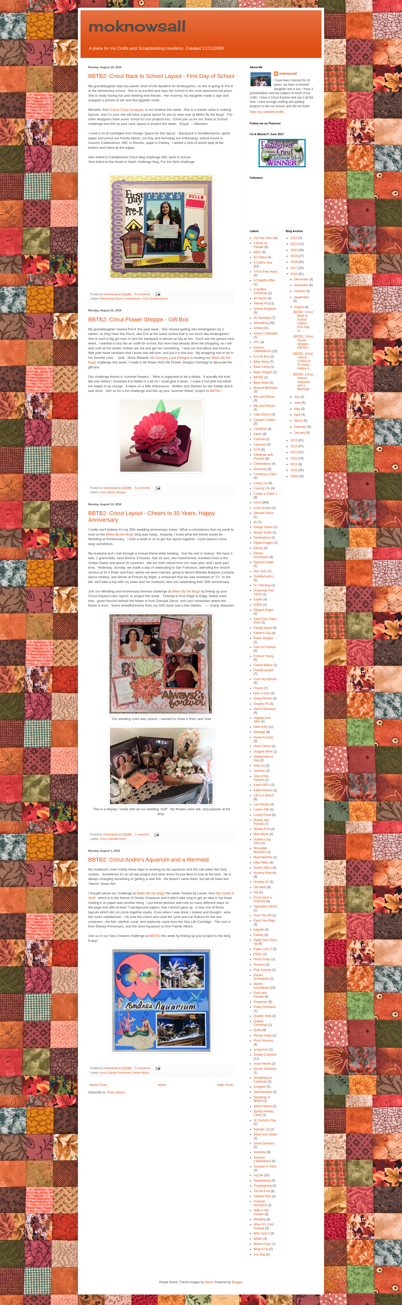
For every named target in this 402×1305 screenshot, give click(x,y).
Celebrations (262, 464)
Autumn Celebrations (127, 298)
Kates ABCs (262, 785)
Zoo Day (259, 1254)
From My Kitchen (265, 679)
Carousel (260, 444)
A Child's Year (263, 262)
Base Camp (262, 367)
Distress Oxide (264, 562)
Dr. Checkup (262, 585)
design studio (263, 532)
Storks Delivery (264, 1143)
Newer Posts (98, 1085)
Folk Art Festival (264, 647)
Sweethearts (262, 1180)
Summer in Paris (265, 1166)
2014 (294, 446)
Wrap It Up (261, 1249)
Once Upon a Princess (263, 899)
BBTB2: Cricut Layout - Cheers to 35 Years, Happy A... (303, 361)
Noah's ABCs (263, 867)
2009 (294, 476)
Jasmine (259, 771)
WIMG (258, 1239)
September (301, 297)
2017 (294, 268)
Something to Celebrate (263, 1079)
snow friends (262, 1063)
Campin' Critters (265, 420)
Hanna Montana (264, 709)
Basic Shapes (263, 372)
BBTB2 (154, 936)
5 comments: (143, 487)
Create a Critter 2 (265, 494)
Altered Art (261, 303)
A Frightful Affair (264, 280)
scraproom (261, 1049)
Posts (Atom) (116, 1092)
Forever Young (264, 656)
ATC (256, 342)
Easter (258, 599)
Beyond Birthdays (266, 388)
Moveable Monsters (260, 850)
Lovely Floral (262, 815)
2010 (294, 470)
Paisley (259, 935)
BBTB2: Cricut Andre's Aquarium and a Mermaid (148, 859)
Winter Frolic (262, 1244)
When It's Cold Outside (264, 1226)
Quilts (258, 1030)
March (299, 420)
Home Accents (263, 737)
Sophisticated (263, 1092)
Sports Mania (263, 1106)
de (255, 522)
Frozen (258, 688)
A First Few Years (265, 271)
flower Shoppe (117, 492)
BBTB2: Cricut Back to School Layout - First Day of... (303, 321)
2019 (294, 256)
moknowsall (137, 25)
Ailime (209, 1282)
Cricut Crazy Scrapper (126, 110)
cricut (145, 298)
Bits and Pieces (264, 397)
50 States (260, 257)
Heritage (259, 732)
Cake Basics (262, 414)
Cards (258, 434)
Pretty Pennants (264, 1007)
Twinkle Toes (262, 1196)
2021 (294, 244)
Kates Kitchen (263, 790)
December (301, 279)
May (297, 409)
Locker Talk (261, 809)
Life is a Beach (264, 795)
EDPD (258, 605)
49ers (257, 252)
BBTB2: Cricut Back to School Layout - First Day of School (161, 76)
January (300, 432)
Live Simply (261, 804)
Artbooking (106, 298)
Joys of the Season (261, 778)
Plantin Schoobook (261, 977)
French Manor (263, 665)
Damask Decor (117, 838)
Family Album (140, 1072)
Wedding (260, 1219)
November (301, 285)
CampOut (260, 429)
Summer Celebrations (262, 1159)
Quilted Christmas (260, 1023)
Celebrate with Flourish (263, 456)
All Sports (260, 298)
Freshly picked (263, 670)
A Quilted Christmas (260, 291)
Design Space (263, 527)
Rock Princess (263, 1040)
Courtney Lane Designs (171, 358)
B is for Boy (261, 356)
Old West (260, 887)
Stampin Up (262, 1129)
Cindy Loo (260, 483)
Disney (258, 548)
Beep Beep (261, 382)
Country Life (262, 488)
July (297, 397)
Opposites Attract (265, 906)
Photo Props (262, 959)
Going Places (263, 698)
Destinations (262, 537)
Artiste (258, 328)
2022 (294, 238)
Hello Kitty (260, 727)
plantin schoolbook (261, 985)
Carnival (259, 439)
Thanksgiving (263, 1186)
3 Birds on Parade (260, 245)
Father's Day (262, 633)
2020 (294, 250)
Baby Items (261, 361)
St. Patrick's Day (265, 1120)
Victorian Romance (260, 1203)
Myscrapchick (263, 857)
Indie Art (259, 765)
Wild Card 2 (262, 1233)
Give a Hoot (262, 693)
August (299, 307)
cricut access (262, 508)
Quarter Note (262, 1016)
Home (162, 1085)
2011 (294, 464)
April (297, 415)
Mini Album (261, 834)
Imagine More (263, 751)
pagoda (259, 929)
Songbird (260, 1087)
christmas (260, 469)
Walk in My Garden (261, 1212)
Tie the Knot (262, 1191)
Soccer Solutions (265, 1069)
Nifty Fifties (261, 862)
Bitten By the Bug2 (120, 534)
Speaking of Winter (262, 1099)
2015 (294, 440)
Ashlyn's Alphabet (266, 333)
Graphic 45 (261, 704)
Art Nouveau (262, 318)
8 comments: (143, 294)
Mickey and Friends (261, 821)
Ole (256, 892)
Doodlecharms (159, 298)
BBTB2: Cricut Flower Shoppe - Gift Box (138, 319)
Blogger (237, 1282)
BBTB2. (216, 391)
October (300, 291)
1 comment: (142, 834)
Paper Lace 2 (263, 949)
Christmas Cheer (265, 474)
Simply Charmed (265, 1054)
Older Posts (225, 1085)
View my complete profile (267, 112)
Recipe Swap (263, 1035)
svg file (258, 1175)
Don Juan (260, 571)
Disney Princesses (119, 1072)
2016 (294, 274)
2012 (294, 458)
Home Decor (262, 746)
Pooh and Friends (260, 994)
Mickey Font (262, 829)
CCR (257, 449)
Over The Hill (263, 915)
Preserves (260, 1002)
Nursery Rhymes (265, 873)
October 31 (261, 882)
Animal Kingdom (265, 309)
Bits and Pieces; (265, 406)
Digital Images (263, 543)
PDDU (258, 954)
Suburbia (260, 1152)
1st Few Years (263, 238)
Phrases (259, 964)
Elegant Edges (264, 610)
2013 (294, 452)
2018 (294, 262)
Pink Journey (262, 970)
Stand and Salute (265, 1134)
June (298, 402)
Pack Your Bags (264, 920)
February (300, 427)
